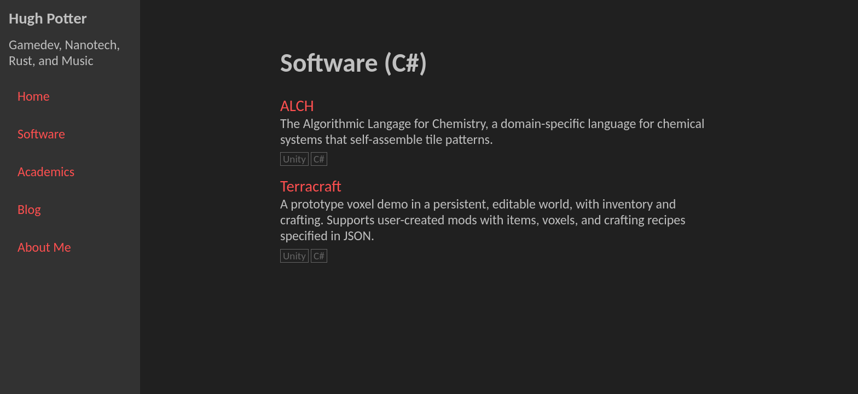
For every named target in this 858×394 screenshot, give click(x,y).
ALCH (297, 105)
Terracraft (310, 186)
